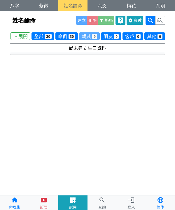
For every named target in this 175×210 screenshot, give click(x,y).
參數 (135, 20)
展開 (20, 36)
